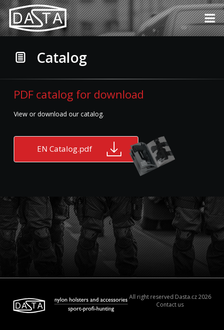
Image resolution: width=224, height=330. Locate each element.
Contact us (170, 304)
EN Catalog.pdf (87, 149)
